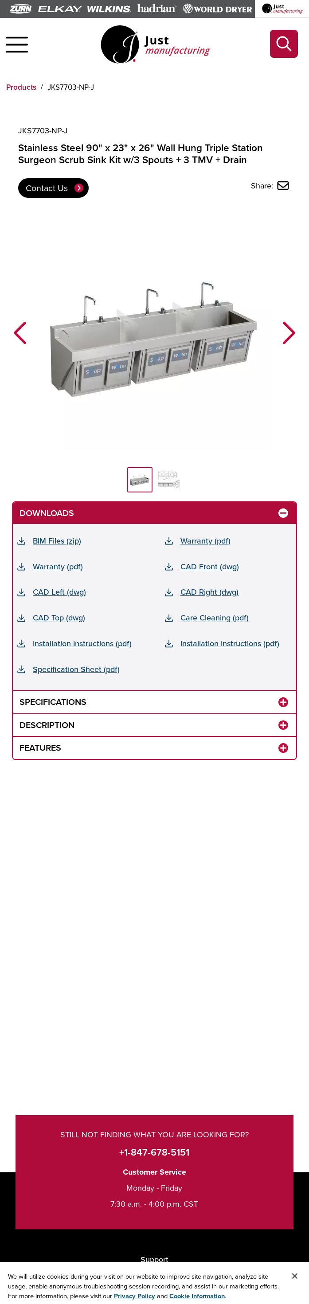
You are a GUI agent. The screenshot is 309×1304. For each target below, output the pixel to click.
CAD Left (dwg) (59, 591)
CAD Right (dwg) (209, 591)
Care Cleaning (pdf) (214, 617)
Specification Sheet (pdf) (76, 669)
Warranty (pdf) (205, 540)
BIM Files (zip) (57, 540)
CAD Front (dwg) (209, 566)
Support (154, 1259)
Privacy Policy (134, 1299)
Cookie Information (197, 1299)
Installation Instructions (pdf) (82, 643)
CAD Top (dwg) (59, 617)
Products (21, 87)
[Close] (295, 1279)
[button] (20, 333)
